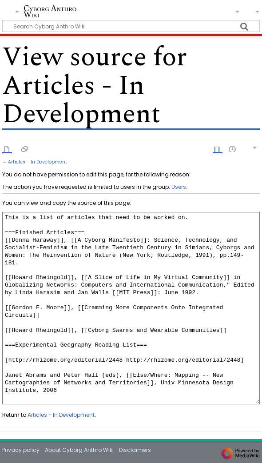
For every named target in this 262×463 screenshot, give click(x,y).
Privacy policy (21, 450)
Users (178, 187)
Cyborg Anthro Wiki (50, 11)
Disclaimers (135, 450)
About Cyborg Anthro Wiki (79, 450)
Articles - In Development (37, 162)
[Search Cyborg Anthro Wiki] (131, 26)
